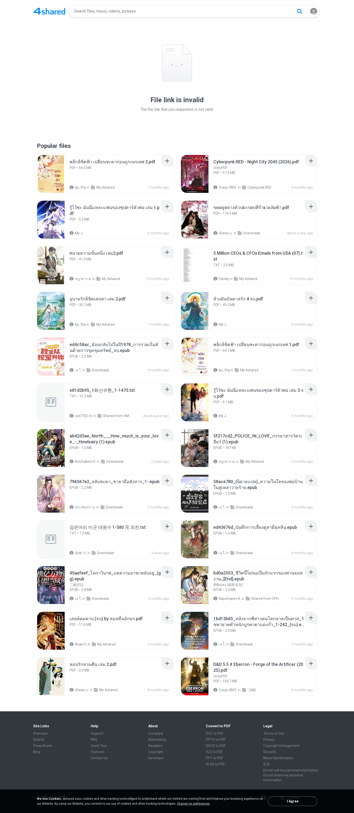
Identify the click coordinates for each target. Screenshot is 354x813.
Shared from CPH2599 (263, 599)
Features (97, 752)
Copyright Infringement (281, 746)
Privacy (269, 740)
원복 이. (78, 553)
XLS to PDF (214, 752)
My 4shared (103, 187)
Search (38, 740)
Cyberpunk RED (256, 187)
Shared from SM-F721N (115, 416)
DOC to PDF (214, 733)
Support (97, 733)
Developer (156, 758)
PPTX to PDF (215, 740)
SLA (266, 764)
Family (221, 279)
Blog (36, 752)
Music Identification (278, 758)
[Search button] (300, 11)
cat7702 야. (81, 416)
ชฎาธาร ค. (80, 279)
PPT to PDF (214, 758)
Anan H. (78, 644)
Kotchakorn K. (83, 461)
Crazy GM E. (225, 187)
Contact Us (99, 758)
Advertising (157, 740)
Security (269, 752)
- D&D (249, 690)
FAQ (94, 740)
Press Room (42, 746)
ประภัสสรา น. (83, 507)
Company (155, 733)
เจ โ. (76, 370)
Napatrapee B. (227, 599)
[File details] (56, 174)
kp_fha (78, 187)
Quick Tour (99, 746)
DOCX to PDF (216, 746)
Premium (40, 733)
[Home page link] (49, 11)
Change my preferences (193, 803)
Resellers (155, 746)
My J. (76, 233)
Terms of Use (273, 733)
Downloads (249, 233)
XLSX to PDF (215, 764)
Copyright (155, 752)
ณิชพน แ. (223, 233)
